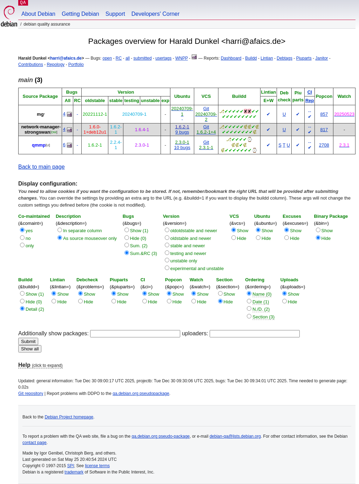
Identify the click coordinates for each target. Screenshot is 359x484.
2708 (324, 145)
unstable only (183, 260)
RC (119, 58)
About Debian (38, 14)
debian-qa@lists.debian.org (235, 436)
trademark (74, 472)
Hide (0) (138, 238)
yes (29, 230)
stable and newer (187, 245)
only (30, 245)
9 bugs (182, 132)
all (128, 58)
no (28, 238)
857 (324, 114)
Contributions (30, 64)
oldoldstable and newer (193, 230)
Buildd (251, 58)
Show (243, 230)
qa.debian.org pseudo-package (161, 436)
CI (309, 92)
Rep (309, 100)
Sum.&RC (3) (143, 253)
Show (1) (139, 230)
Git (206, 108)
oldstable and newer (190, 238)
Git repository (30, 393)
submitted (143, 58)
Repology (56, 64)
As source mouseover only (90, 238)
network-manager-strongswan (41, 129)
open (107, 58)
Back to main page (41, 167)
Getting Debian (80, 14)
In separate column (82, 230)
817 (324, 129)
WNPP (181, 58)
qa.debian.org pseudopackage (141, 393)
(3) (30, 79)
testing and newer (188, 253)
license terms (97, 465)
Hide (241, 238)
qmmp (39, 145)
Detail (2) (35, 309)
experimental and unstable (197, 268)
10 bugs (182, 147)
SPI (70, 465)
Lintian (266, 58)
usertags (163, 58)
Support (115, 14)
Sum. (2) (139, 245)
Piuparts (304, 58)
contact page (34, 442)
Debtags (284, 58)
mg (40, 114)
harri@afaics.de (66, 58)
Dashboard (231, 58)
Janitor (321, 58)
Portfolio (76, 64)
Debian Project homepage (69, 417)
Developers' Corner (155, 14)
